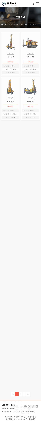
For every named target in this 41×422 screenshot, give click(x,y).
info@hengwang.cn (8, 408)
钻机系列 (24, 24)
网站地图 (32, 419)
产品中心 (15, 24)
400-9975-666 (8, 405)
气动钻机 (33, 24)
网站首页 (7, 24)
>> (28, 394)
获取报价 (10, 64)
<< (13, 394)
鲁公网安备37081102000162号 (17, 419)
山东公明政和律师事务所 (21, 411)
